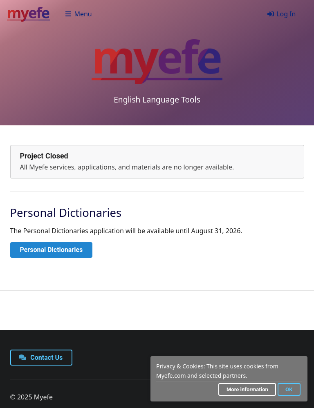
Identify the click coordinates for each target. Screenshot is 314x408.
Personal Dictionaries (51, 250)
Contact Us (41, 357)
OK (288, 389)
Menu (78, 13)
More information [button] (247, 389)
